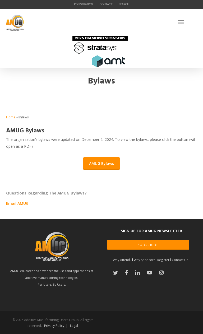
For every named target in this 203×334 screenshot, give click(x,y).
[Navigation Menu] (187, 22)
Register (163, 259)
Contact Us (180, 259)
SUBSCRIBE (148, 245)
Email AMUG (17, 203)
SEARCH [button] (124, 4)
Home (10, 117)
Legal (74, 325)
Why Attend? (122, 259)
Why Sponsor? (144, 259)
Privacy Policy (54, 325)
